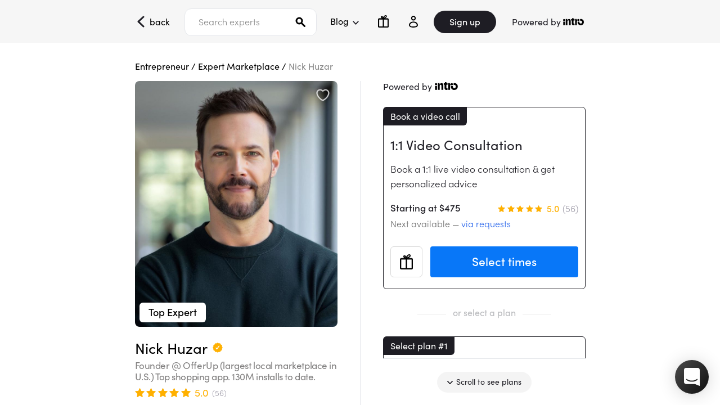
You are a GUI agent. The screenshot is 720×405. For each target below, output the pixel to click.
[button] (692, 377)
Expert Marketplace (239, 66)
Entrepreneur (162, 66)
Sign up (464, 22)
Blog (344, 21)
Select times (504, 261)
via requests (486, 224)
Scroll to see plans (484, 382)
